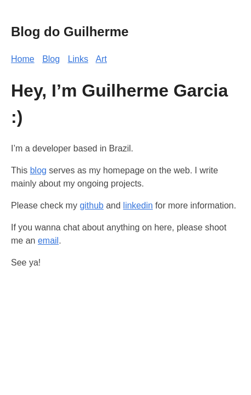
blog (38, 170)
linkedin (138, 205)
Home (23, 59)
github (91, 205)
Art (101, 59)
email (48, 240)
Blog (51, 59)
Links (78, 59)
